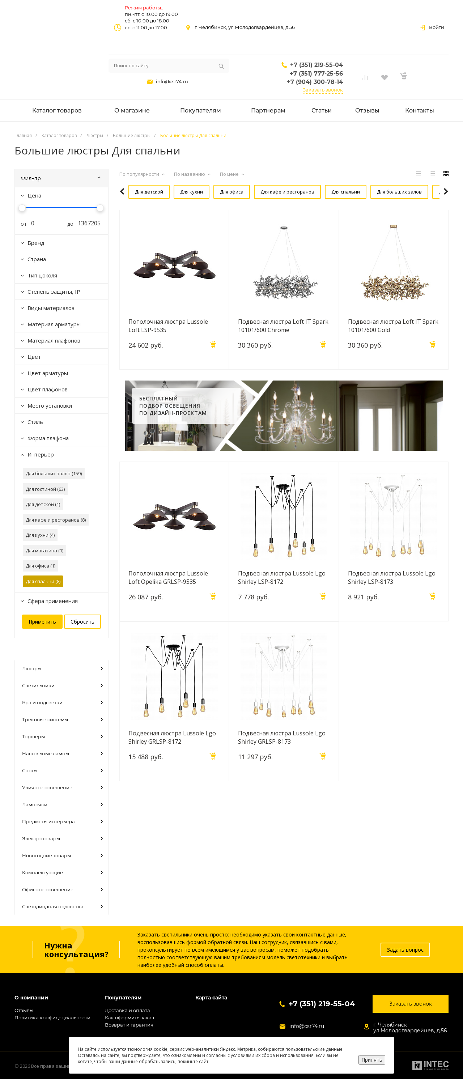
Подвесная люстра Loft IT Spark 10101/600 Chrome (283, 343)
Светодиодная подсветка (62, 906)
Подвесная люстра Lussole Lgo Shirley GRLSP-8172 (172, 755)
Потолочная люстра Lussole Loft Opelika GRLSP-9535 (168, 595)
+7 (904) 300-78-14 (315, 81)
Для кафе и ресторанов (273, 191)
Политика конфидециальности (52, 1017)
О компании (31, 998)
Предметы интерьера (62, 821)
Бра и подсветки (62, 702)
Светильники (62, 685)
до (67, 223)
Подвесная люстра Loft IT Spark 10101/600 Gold (393, 343)
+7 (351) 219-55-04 (316, 64)
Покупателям (123, 998)
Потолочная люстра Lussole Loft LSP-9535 (168, 343)
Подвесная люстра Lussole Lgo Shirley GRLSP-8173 (282, 755)
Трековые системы (62, 719)
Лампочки (62, 804)
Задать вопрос (405, 949)
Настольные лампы (62, 753)
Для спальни (329, 191)
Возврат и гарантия (129, 1025)
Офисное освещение (62, 889)
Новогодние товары (62, 855)
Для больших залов (381, 191)
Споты (62, 770)
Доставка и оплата (127, 1010)
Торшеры (62, 736)
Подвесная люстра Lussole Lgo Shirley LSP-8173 (392, 595)
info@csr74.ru (172, 81)
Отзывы (23, 1010)
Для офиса (219, 191)
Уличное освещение (62, 787)
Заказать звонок (323, 90)
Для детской (140, 191)
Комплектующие (62, 872)
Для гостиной (141, 209)
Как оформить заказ (129, 1017)
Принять (371, 1059)
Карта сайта (211, 998)
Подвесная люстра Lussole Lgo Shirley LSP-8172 (282, 595)
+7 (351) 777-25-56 (316, 73)
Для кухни (180, 191)
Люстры (62, 668)
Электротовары (62, 838)
